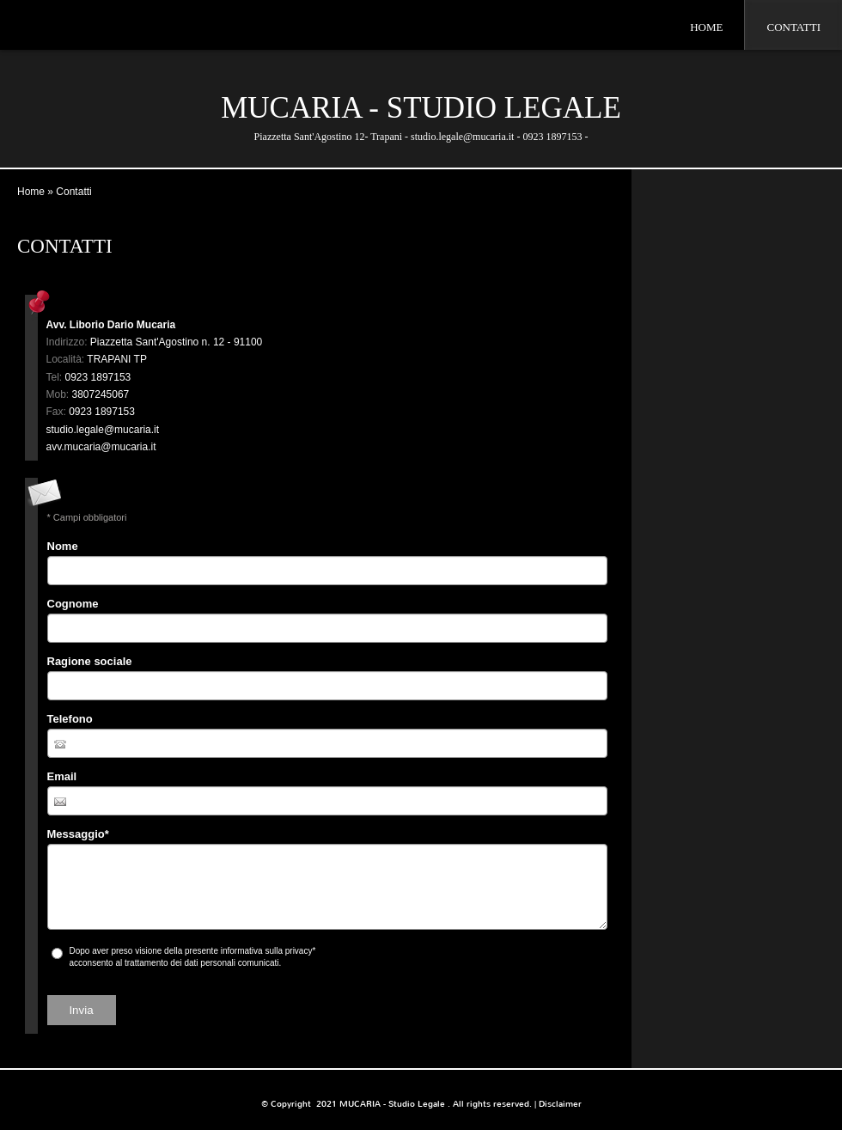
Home (706, 27)
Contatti (793, 27)
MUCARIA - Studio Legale (421, 108)
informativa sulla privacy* (268, 951)
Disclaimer (560, 1103)
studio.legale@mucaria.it (103, 430)
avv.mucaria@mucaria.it (101, 447)
